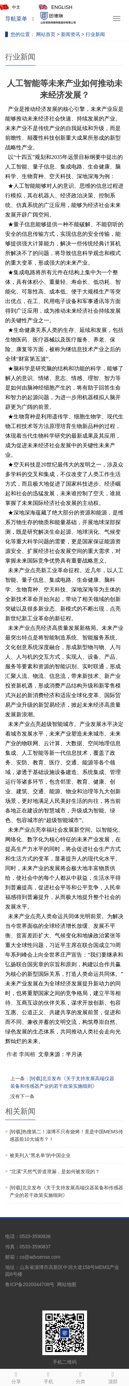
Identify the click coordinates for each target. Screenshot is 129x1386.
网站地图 (66, 1284)
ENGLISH (54, 7)
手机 (48, 1376)
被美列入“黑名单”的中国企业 (40, 1155)
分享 (16, 1376)
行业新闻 (94, 34)
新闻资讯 (71, 34)
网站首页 (45, 34)
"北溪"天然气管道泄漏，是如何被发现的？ (55, 1171)
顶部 (113, 1376)
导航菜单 (16, 19)
